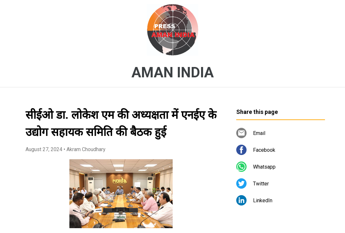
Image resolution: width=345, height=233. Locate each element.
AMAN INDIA (172, 72)
